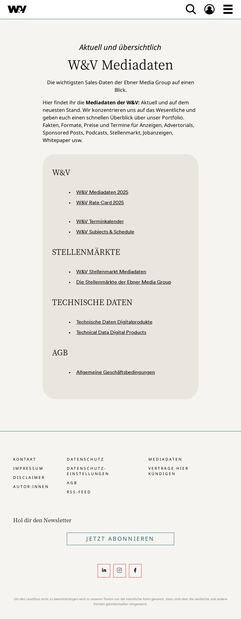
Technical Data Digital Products (111, 332)
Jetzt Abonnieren (120, 538)
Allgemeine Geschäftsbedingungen (115, 372)
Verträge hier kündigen (168, 471)
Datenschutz (85, 459)
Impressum (28, 468)
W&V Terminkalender (100, 221)
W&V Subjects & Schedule (105, 231)
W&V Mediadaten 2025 (102, 192)
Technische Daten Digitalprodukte (114, 322)
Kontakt (24, 459)
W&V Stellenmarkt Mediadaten (111, 271)
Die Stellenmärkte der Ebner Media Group (123, 282)
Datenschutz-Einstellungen (88, 471)
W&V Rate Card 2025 (100, 202)
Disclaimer (29, 477)
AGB (72, 482)
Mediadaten (165, 459)
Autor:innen (31, 486)
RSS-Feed (79, 492)
